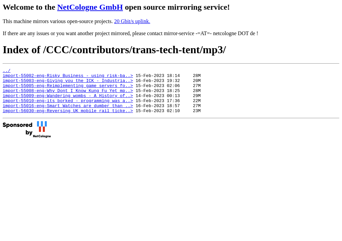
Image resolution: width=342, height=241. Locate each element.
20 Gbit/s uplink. (132, 21)
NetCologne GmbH (90, 7)
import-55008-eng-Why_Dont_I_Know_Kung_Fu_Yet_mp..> (68, 95)
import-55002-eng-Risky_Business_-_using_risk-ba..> (68, 77)
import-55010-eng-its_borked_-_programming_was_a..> (68, 107)
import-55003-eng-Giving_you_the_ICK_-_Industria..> (68, 83)
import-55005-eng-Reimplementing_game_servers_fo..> (68, 89)
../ (6, 71)
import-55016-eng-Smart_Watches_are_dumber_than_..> (68, 113)
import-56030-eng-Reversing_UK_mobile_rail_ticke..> (68, 119)
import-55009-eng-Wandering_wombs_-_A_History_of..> (68, 101)
